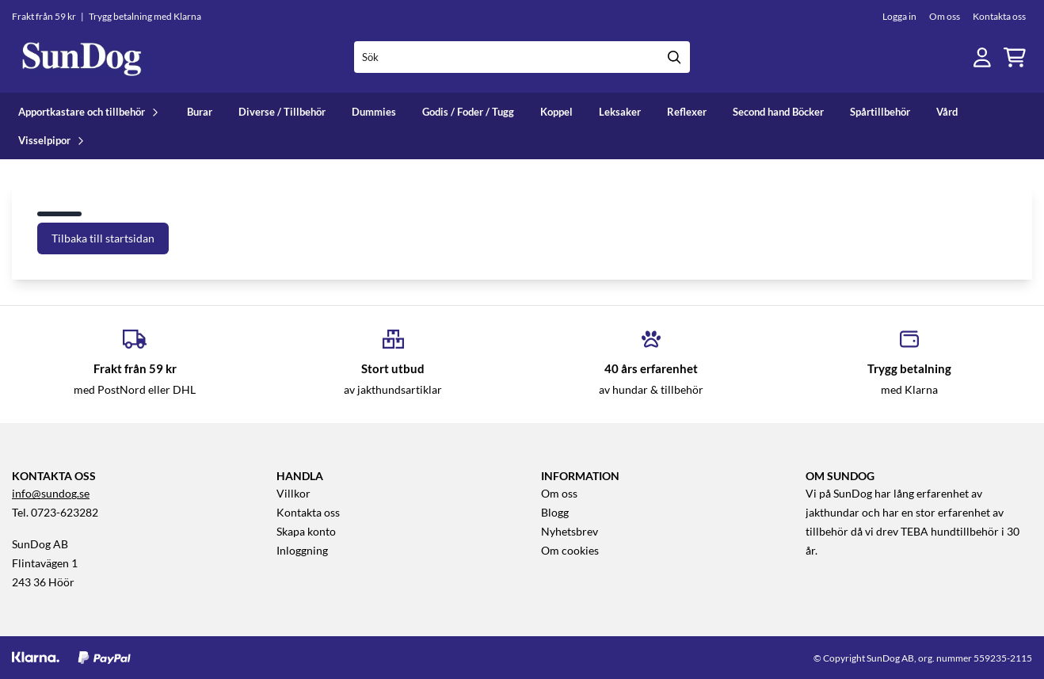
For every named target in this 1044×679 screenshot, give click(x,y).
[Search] (674, 57)
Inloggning (302, 550)
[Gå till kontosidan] (982, 57)
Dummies (374, 111)
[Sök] (522, 57)
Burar (199, 111)
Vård (947, 111)
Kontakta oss (999, 16)
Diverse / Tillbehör (282, 111)
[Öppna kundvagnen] (1014, 57)
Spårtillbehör (880, 111)
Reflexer (687, 111)
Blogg (555, 512)
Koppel (556, 111)
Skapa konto (306, 531)
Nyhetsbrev (569, 531)
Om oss (944, 16)
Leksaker (620, 111)
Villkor (293, 493)
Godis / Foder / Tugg (468, 111)
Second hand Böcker (778, 111)
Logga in (899, 16)
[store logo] (81, 57)
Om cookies (570, 550)
